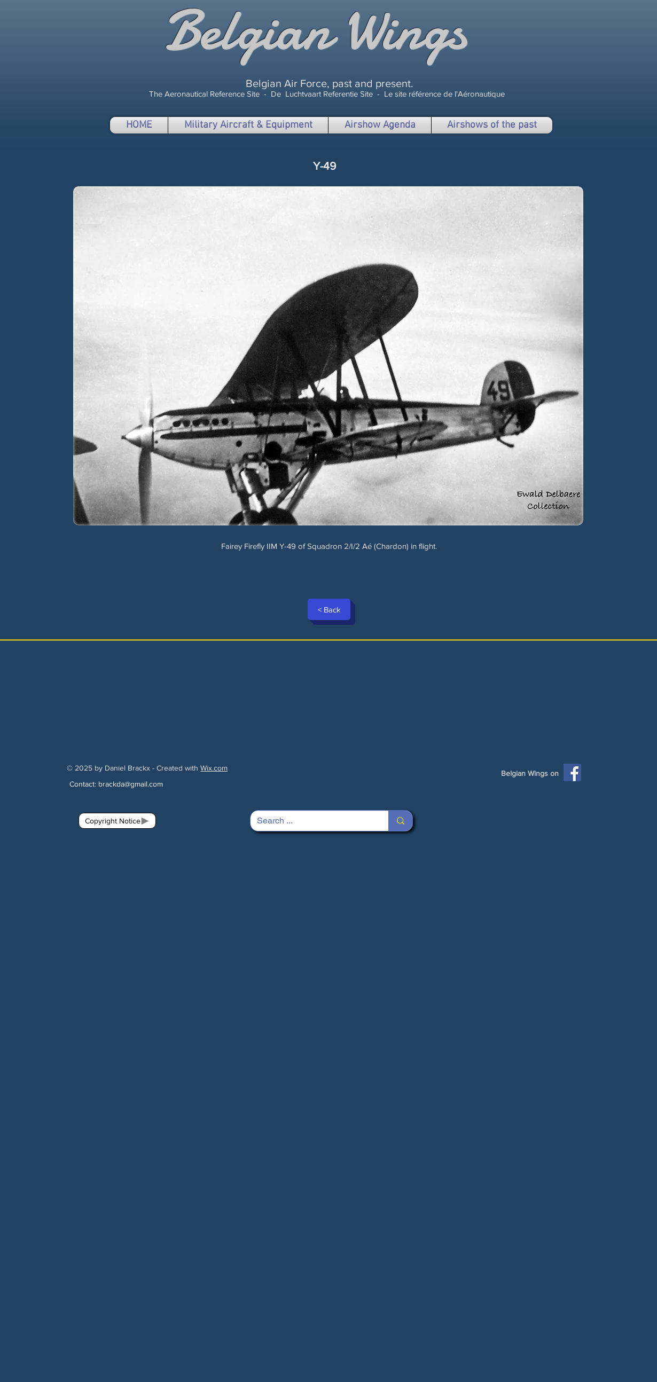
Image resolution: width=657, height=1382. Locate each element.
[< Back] (329, 609)
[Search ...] (311, 821)
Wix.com (214, 768)
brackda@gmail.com (130, 784)
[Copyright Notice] (117, 821)
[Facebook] (572, 772)
